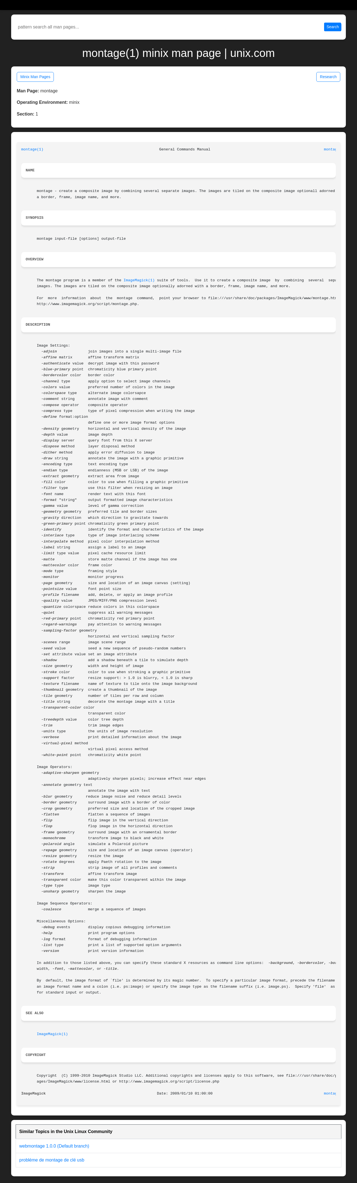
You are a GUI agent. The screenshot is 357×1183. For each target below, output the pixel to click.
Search (333, 27)
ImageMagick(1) (139, 280)
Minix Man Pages (35, 77)
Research (328, 77)
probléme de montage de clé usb (51, 1160)
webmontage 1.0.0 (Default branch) (54, 1146)
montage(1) (32, 149)
